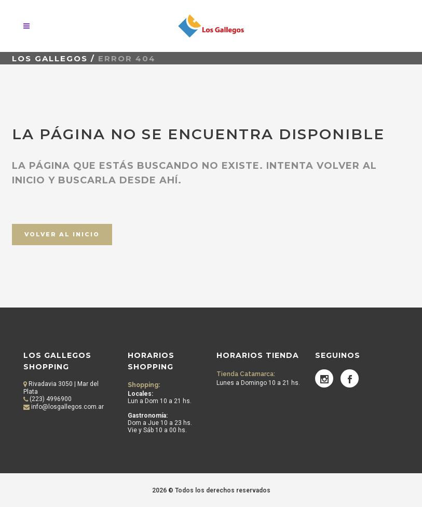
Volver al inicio (62, 234)
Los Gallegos (50, 58)
